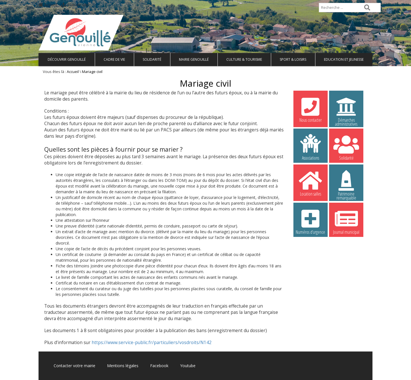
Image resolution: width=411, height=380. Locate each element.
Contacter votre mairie (74, 365)
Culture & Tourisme (244, 59)
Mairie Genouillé (194, 59)
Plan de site (75, 4)
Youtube (188, 365)
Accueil (48, 4)
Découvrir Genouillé (67, 59)
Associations (310, 147)
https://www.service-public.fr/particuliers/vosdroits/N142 (151, 343)
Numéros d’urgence (310, 221)
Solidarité (152, 59)
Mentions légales (122, 365)
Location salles (310, 183)
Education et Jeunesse (344, 59)
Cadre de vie (114, 59)
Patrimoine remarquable (346, 184)
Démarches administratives (346, 110)
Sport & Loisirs (293, 59)
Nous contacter (310, 109)
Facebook (159, 365)
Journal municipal (346, 221)
